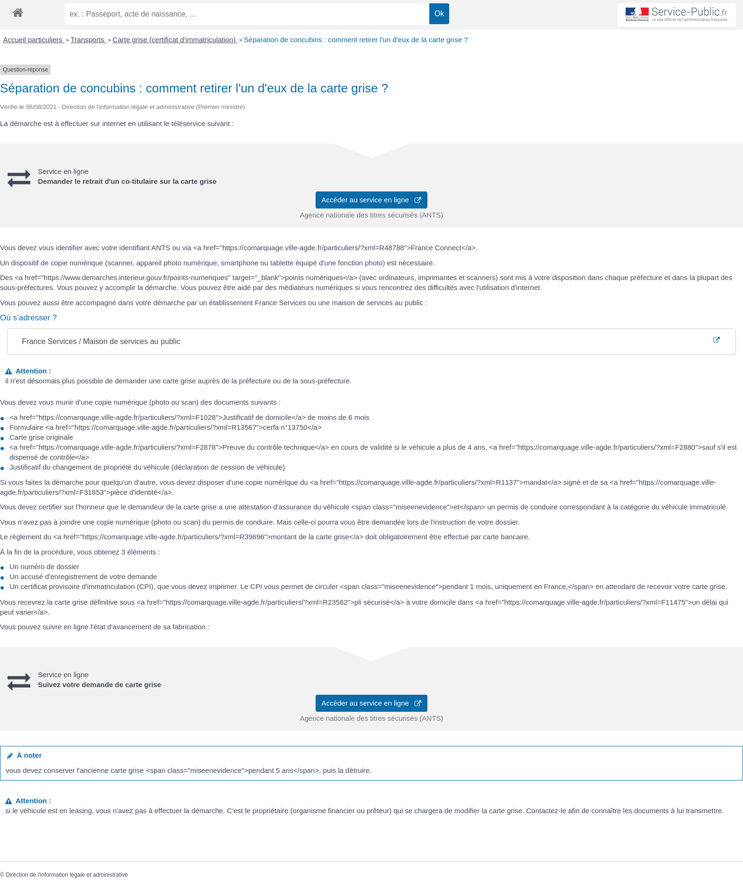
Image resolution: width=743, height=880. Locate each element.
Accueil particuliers (33, 40)
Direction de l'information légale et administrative (67, 874)
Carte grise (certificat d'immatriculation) (175, 40)
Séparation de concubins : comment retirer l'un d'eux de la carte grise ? (356, 40)
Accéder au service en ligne (372, 200)
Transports (88, 40)
